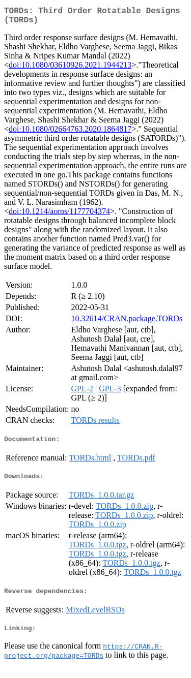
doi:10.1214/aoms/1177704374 (59, 215)
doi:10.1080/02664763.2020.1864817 (70, 133)
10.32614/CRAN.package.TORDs (126, 322)
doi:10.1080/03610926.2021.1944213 (70, 69)
